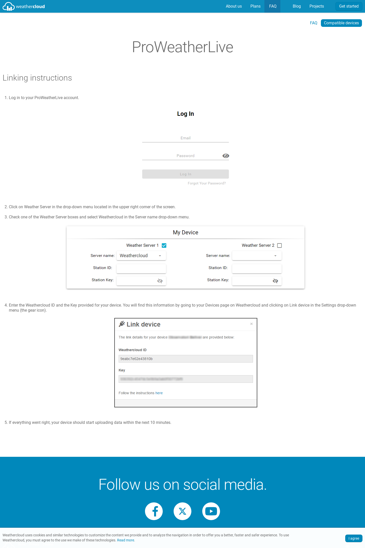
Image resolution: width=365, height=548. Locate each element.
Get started (349, 6)
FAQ (272, 6)
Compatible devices (341, 23)
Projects (316, 6)
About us (233, 6)
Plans (255, 6)
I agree (354, 538)
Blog (296, 6)
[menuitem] (233, 6)
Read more (125, 540)
